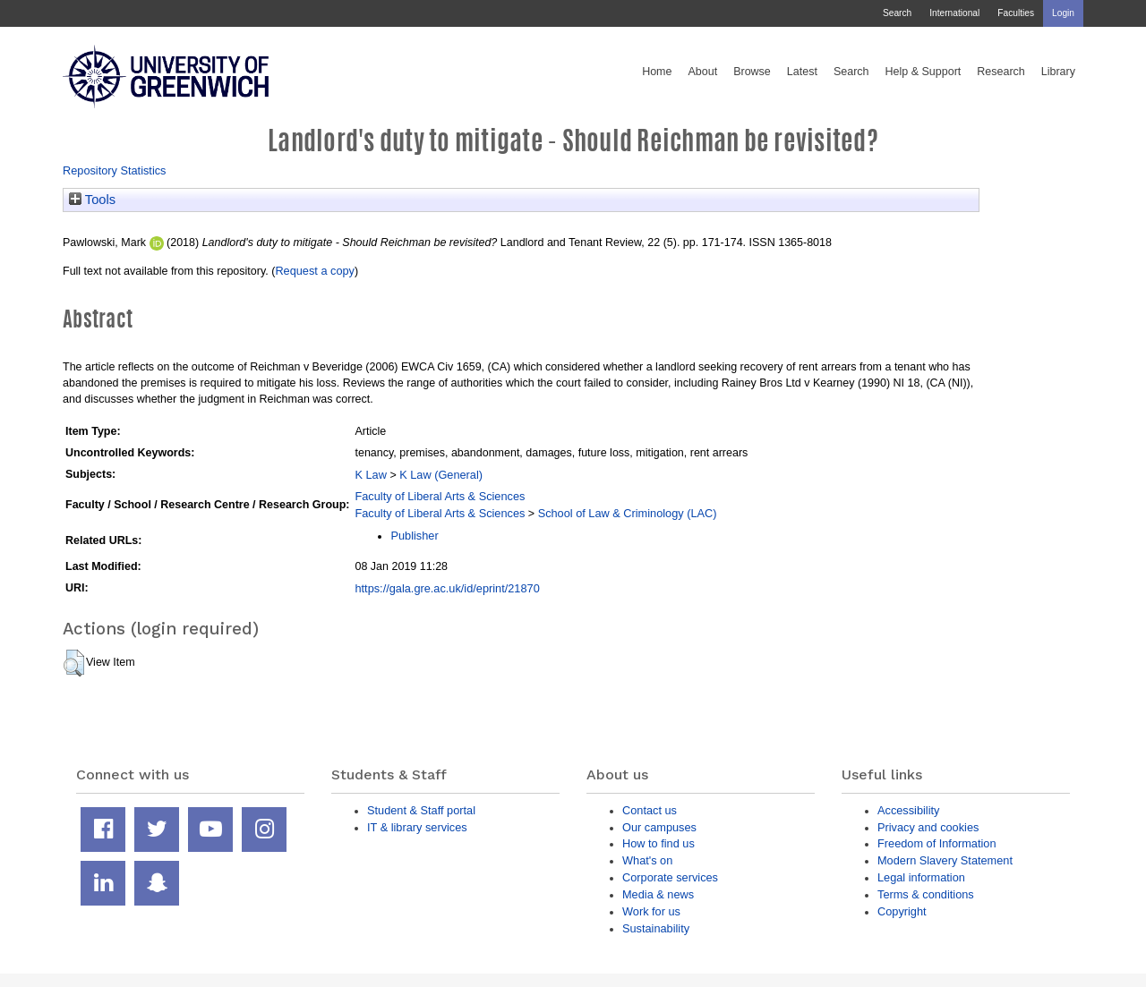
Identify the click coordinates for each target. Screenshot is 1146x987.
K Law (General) (441, 474)
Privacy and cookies (928, 827)
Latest (802, 71)
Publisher (414, 535)
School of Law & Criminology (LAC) (627, 513)
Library (1058, 71)
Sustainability (655, 928)
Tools (92, 199)
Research (1001, 71)
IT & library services (417, 827)
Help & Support (923, 71)
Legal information (921, 877)
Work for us (651, 911)
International (954, 13)
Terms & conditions (925, 894)
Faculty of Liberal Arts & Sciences (440, 496)
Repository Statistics (115, 170)
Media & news (658, 894)
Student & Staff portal (421, 810)
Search (897, 13)
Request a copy (315, 270)
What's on (647, 860)
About (702, 71)
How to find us (658, 843)
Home (656, 71)
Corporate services (670, 877)
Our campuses (659, 827)
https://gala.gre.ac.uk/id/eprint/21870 (447, 588)
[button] (74, 663)
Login (1063, 13)
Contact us (649, 810)
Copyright (902, 911)
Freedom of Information (936, 843)
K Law (370, 474)
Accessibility (908, 810)
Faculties (1015, 13)
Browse (752, 71)
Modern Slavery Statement (945, 860)
